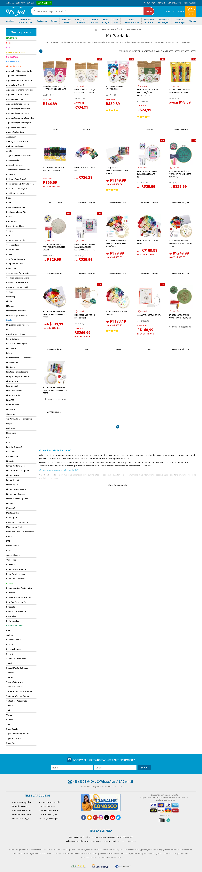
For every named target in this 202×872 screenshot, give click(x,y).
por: (76, 178)
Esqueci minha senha (21, 814)
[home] (15, 11)
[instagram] (100, 817)
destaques (137, 51)
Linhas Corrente (181, 130)
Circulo (55, 130)
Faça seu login (158, 3)
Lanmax (118, 349)
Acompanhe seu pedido (49, 802)
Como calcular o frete (22, 810)
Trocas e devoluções (48, 814)
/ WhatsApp (105, 781)
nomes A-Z (148, 51)
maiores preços (188, 51)
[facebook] (83, 817)
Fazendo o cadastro (21, 806)
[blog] (89, 817)
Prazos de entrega (20, 818)
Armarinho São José (86, 202)
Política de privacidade (48, 810)
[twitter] (118, 817)
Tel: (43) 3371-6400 (174, 11)
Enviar (144, 767)
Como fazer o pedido (22, 802)
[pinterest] (95, 817)
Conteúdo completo (117, 484)
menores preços (172, 51)
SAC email (126, 781)
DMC (86, 349)
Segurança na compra (48, 818)
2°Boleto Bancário (47, 806)
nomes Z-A (159, 51)
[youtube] (112, 817)
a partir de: (48, 99)
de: (44, 95)
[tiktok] (106, 817)
